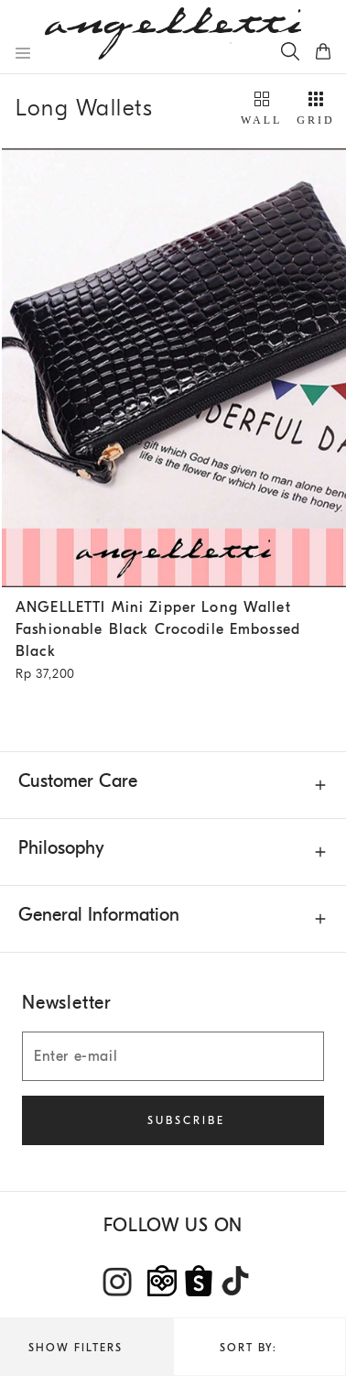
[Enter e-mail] (173, 1056)
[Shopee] (198, 1280)
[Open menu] (23, 53)
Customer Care (77, 781)
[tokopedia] (162, 1280)
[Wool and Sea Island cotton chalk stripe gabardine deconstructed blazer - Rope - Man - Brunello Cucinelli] (174, 367)
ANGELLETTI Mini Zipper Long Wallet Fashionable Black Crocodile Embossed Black (167, 642)
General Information (98, 914)
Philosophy (61, 847)
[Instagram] (118, 1282)
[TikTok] (235, 1280)
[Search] (290, 51)
